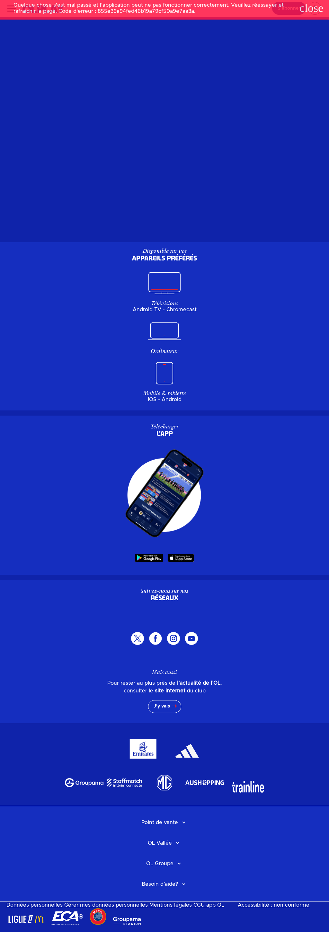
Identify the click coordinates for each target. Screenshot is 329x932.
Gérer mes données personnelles (106, 905)
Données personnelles (34, 905)
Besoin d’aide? (160, 884)
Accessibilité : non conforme (273, 905)
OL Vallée (160, 843)
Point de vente (159, 822)
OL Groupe (159, 863)
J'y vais (162, 706)
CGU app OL (208, 905)
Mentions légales (170, 905)
